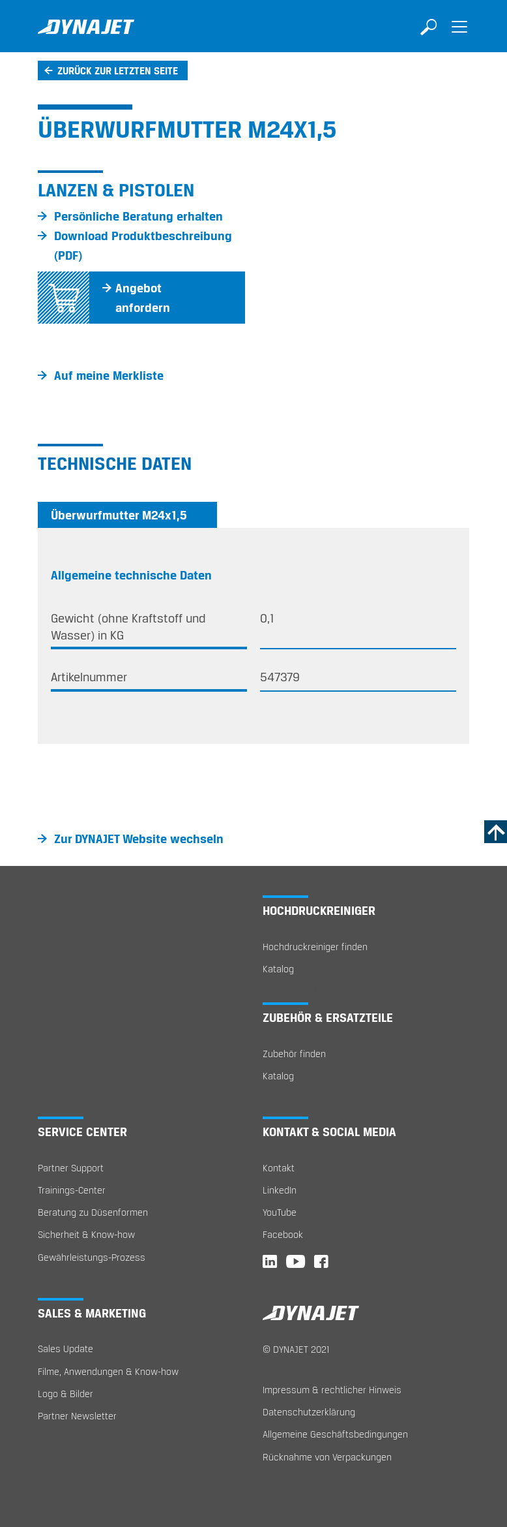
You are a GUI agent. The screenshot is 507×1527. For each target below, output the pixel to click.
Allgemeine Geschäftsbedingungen (335, 1434)
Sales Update (65, 1348)
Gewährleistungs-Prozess (91, 1257)
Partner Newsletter (77, 1415)
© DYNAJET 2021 (296, 1349)
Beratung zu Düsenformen (93, 1212)
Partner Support (71, 1167)
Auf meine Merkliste (109, 375)
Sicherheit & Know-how (86, 1234)
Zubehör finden (294, 1053)
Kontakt (279, 1167)
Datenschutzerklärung (309, 1411)
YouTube (280, 1212)
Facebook (283, 1234)
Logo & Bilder (65, 1393)
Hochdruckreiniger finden (315, 946)
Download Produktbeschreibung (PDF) (143, 245)
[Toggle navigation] (459, 36)
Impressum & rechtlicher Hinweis (332, 1389)
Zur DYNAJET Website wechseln (139, 838)
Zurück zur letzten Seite (117, 70)
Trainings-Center (72, 1189)
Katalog (278, 968)
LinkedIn (280, 1189)
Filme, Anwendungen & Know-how (108, 1371)
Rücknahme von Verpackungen (327, 1456)
